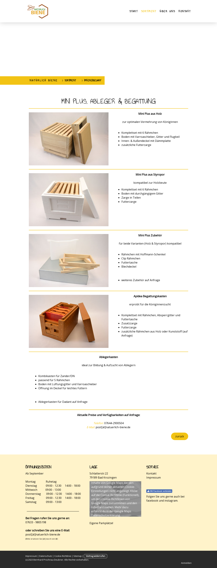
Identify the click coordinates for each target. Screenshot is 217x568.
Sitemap (77, 555)
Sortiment (148, 11)
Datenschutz (45, 555)
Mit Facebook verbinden (159, 491)
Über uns (167, 11)
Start (134, 11)
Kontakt (185, 11)
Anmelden (186, 562)
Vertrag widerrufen (95, 555)
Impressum (153, 477)
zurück (179, 436)
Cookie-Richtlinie (111, 495)
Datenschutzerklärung (105, 515)
